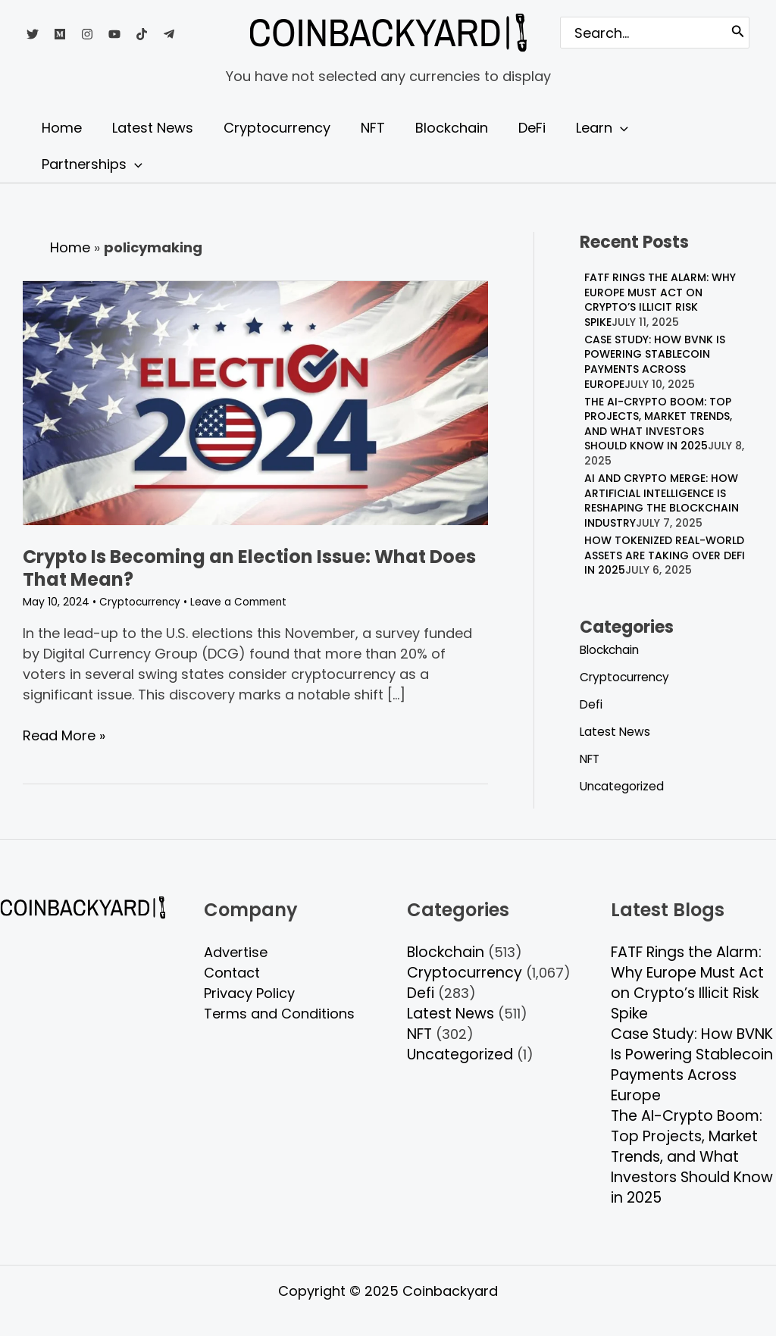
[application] (601, 128)
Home (70, 247)
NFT (591, 759)
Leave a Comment (243, 601)
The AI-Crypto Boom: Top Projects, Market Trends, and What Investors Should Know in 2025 (658, 424)
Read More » (64, 734)
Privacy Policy (249, 993)
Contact (232, 972)
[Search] (738, 32)
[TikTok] (142, 34)
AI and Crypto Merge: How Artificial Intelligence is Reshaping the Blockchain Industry (661, 500)
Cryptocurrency (141, 601)
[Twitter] (33, 34)
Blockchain (612, 650)
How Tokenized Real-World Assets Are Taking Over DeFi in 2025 (664, 555)
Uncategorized (624, 786)
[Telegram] (169, 34)
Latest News (616, 731)
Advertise (236, 952)
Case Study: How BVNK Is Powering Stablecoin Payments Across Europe (654, 362)
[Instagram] (87, 34)
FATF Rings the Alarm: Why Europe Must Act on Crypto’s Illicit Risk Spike (660, 300)
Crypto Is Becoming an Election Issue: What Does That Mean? (249, 568)
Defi (591, 704)
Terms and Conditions (279, 1013)
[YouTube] (114, 34)
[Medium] (60, 34)
